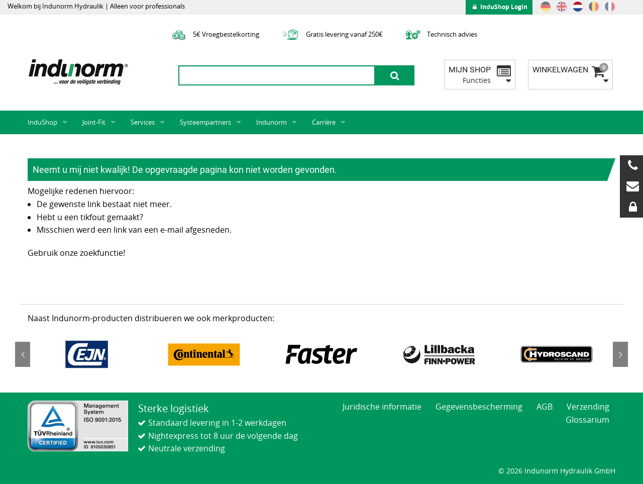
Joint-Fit (93, 122)
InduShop (42, 122)
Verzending (588, 406)
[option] (86, 354)
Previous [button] (22, 354)
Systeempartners (205, 122)
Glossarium (587, 419)
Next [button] (620, 354)
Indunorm (271, 122)
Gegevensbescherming (479, 406)
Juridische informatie (382, 406)
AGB (545, 406)
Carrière (324, 122)
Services (143, 122)
